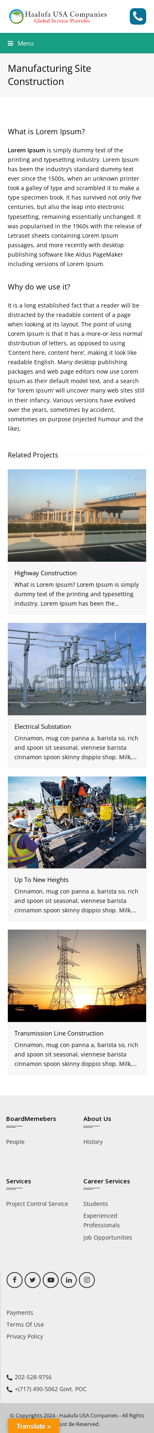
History (93, 1142)
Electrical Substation (42, 726)
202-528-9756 (33, 1377)
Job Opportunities (107, 1237)
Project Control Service (37, 1204)
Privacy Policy (25, 1336)
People (15, 1142)
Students (95, 1204)
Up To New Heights (41, 879)
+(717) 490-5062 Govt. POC (51, 1389)
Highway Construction (45, 573)
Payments (20, 1312)
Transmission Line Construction (58, 1033)
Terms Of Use (25, 1324)
